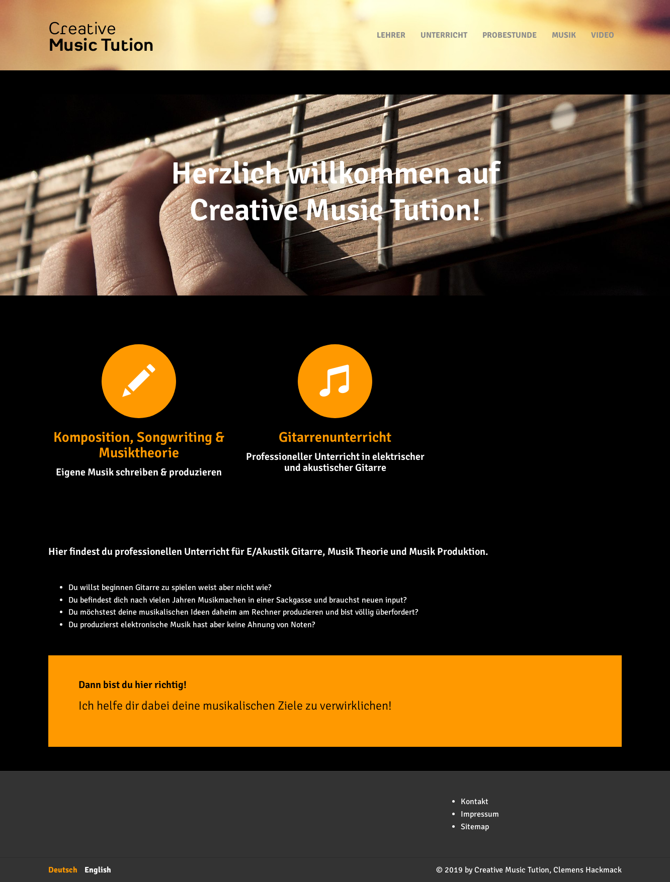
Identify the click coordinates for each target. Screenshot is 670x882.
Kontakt (474, 802)
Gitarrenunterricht (335, 437)
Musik (563, 20)
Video (602, 20)
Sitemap (475, 827)
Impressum (480, 814)
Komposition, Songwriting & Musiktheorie (138, 445)
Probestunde (509, 20)
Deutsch (62, 870)
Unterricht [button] (444, 20)
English (98, 870)
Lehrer (391, 20)
